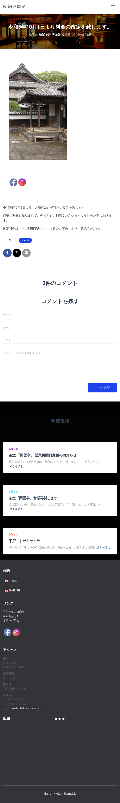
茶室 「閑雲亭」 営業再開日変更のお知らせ (43, 455)
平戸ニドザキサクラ (24, 540)
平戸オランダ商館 (14, 611)
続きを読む (16, 466)
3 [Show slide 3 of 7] (33, 167)
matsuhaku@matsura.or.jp (28, 708)
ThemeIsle (70, 793)
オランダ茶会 (11, 620)
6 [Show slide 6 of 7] (48, 167)
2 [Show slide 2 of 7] (28, 167)
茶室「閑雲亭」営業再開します (33, 498)
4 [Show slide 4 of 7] (38, 167)
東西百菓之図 (11, 616)
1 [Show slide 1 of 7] (23, 167)
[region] (38, 118)
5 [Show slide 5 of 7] (43, 167)
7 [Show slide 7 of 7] (53, 167)
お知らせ (25, 240)
